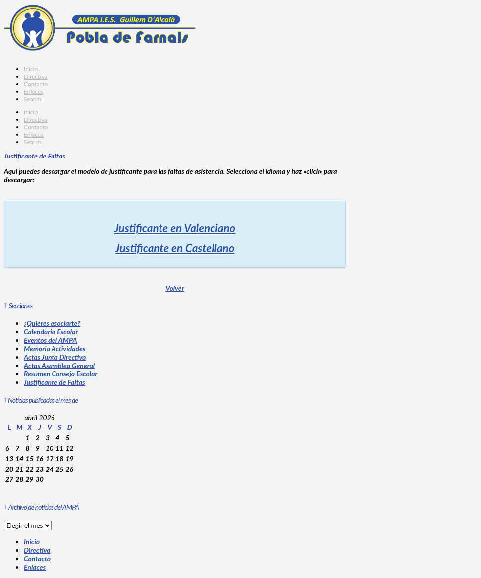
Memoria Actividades (55, 348)
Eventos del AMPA (50, 340)
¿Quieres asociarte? (52, 323)
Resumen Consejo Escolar (60, 373)
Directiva (37, 550)
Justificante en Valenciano (175, 228)
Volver (174, 288)
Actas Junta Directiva (55, 357)
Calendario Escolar (51, 331)
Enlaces (35, 567)
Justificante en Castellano (175, 248)
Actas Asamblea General (59, 365)
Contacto (37, 558)
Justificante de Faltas (54, 382)
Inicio (32, 541)
